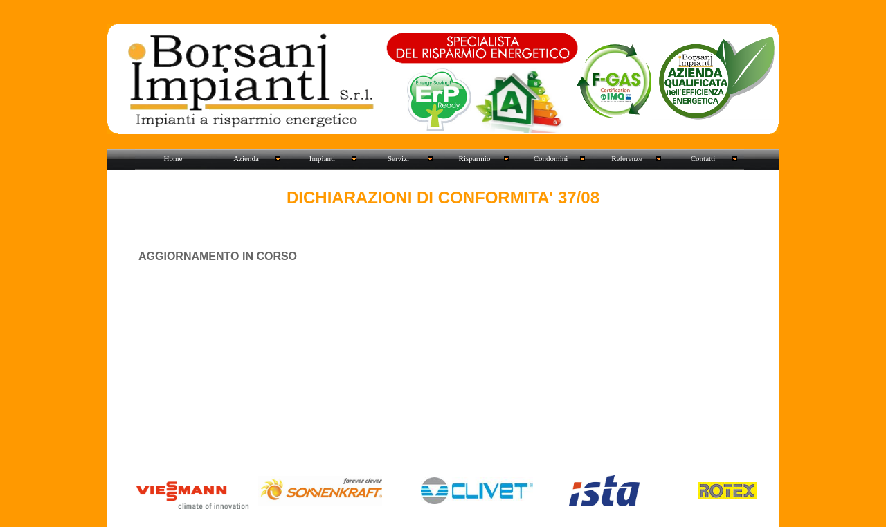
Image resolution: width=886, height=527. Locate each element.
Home (173, 158)
